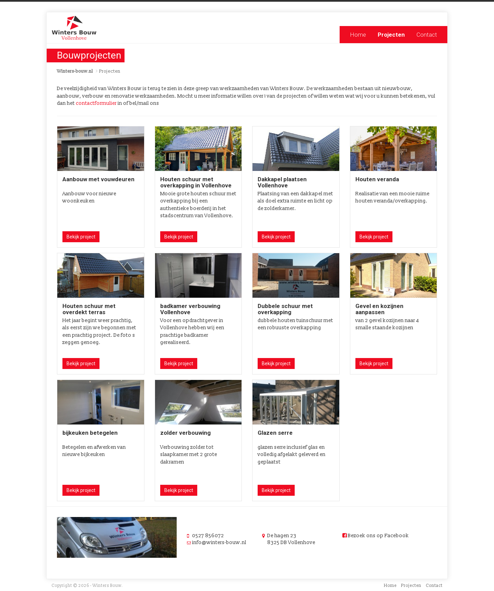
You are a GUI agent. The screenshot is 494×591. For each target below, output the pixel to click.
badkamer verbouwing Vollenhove (190, 309)
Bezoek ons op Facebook (375, 535)
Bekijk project (81, 236)
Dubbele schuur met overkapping (285, 309)
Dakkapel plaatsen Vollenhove (282, 182)
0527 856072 (208, 535)
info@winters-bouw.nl (219, 542)
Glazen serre (275, 432)
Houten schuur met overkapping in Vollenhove (196, 182)
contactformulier (96, 103)
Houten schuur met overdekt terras (89, 309)
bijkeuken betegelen (90, 432)
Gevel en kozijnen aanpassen (379, 309)
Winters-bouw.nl (75, 71)
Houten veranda (377, 179)
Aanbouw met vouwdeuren (98, 179)
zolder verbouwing (185, 432)
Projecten (391, 34)
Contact (426, 34)
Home (358, 34)
